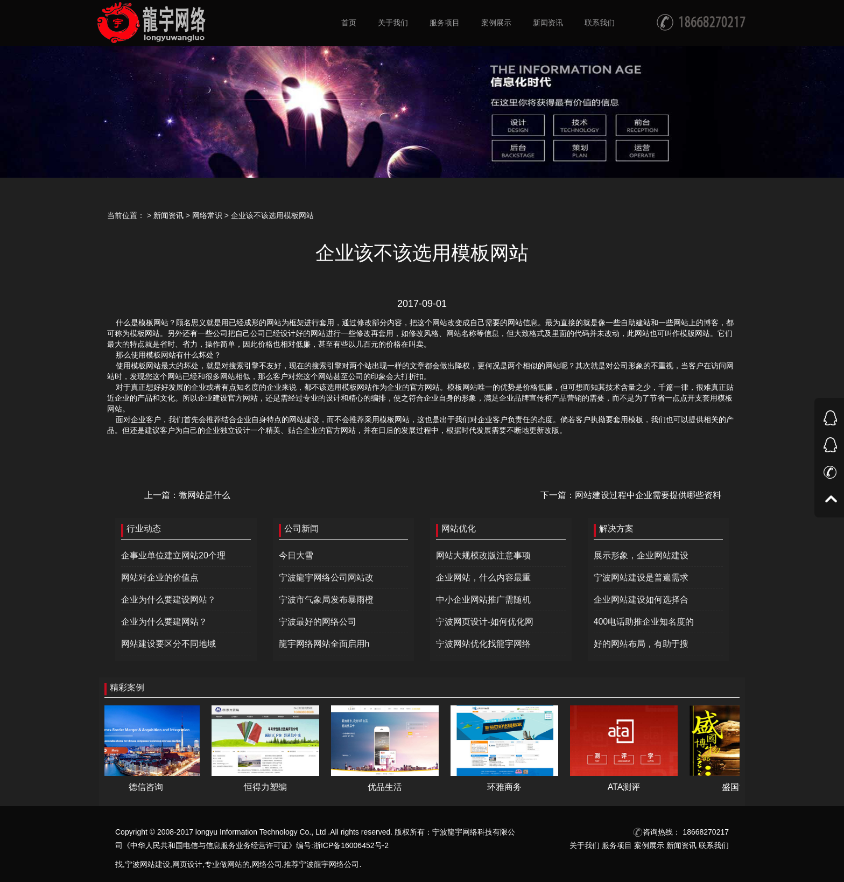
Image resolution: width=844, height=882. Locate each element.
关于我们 (584, 845)
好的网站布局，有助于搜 (641, 643)
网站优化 (458, 528)
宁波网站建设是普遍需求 (641, 577)
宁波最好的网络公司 (317, 621)
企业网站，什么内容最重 (483, 577)
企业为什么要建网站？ (164, 621)
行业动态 (143, 528)
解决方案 (616, 528)
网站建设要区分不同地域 (168, 643)
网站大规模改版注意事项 (483, 555)
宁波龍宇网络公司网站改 (326, 577)
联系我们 (714, 845)
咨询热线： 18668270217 (681, 832)
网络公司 (267, 864)
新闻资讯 (168, 215)
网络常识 (207, 215)
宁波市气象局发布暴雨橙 (326, 599)
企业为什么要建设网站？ (168, 599)
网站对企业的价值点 (160, 577)
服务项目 (617, 845)
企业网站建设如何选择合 (641, 599)
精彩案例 (127, 687)
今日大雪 (296, 555)
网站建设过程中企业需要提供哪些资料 (648, 495)
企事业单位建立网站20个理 (173, 555)
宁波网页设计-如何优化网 (484, 621)
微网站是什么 (204, 495)
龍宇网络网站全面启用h (324, 643)
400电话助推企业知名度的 (644, 621)
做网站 (231, 864)
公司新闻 (301, 528)
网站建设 (155, 864)
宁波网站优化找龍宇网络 (483, 643)
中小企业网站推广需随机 (483, 599)
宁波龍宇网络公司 (329, 864)
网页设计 (187, 864)
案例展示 (649, 845)
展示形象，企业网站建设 (641, 555)
